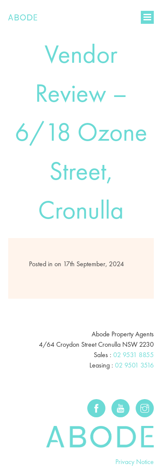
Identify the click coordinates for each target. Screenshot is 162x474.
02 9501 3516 (134, 365)
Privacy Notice (134, 461)
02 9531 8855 (133, 354)
